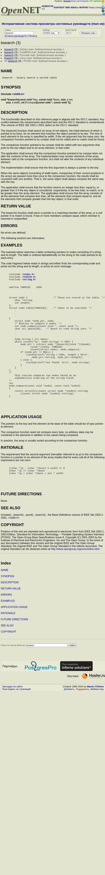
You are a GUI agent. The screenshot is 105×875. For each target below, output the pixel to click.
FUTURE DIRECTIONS (14, 656)
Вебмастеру (97, 726)
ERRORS (6, 631)
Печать (32, 36)
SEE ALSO (7, 662)
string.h (29, 283)
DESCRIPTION (10, 619)
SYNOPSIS (7, 613)
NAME (4, 607)
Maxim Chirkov (95, 723)
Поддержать (82, 726)
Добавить (69, 726)
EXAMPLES (8, 637)
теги (98, 7)
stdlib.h (18, 95)
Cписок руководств (16, 36)
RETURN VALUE (11, 625)
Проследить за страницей (16, 726)
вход (74, 1)
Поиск (91, 7)
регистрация (82, 1)
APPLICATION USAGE (14, 644)
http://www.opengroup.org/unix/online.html (75, 586)
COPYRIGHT (8, 668)
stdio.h (28, 276)
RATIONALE (8, 650)
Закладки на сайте (12, 723)
